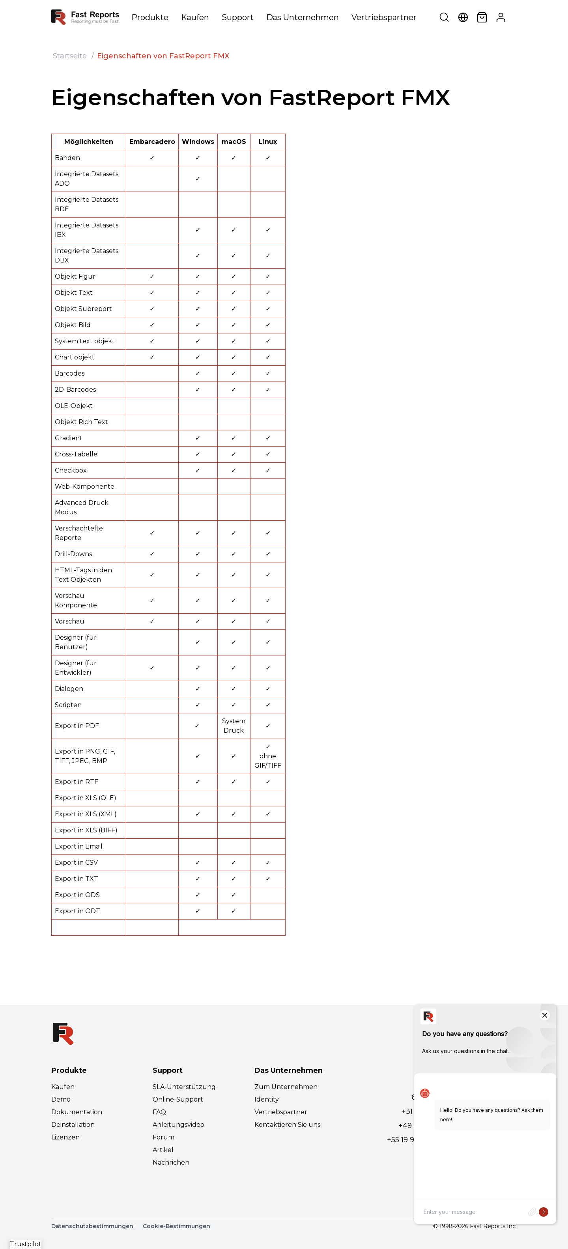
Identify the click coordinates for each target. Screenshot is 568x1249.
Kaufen (195, 17)
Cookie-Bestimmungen (176, 1226)
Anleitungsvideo (178, 1124)
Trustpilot (25, 1244)
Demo (61, 1099)
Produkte (149, 17)
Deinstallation (73, 1124)
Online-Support (178, 1099)
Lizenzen (65, 1137)
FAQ (159, 1112)
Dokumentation (76, 1112)
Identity (266, 1099)
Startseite (70, 56)
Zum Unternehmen (286, 1087)
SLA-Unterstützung (184, 1087)
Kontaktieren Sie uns (287, 1124)
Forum (163, 1137)
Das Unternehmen (302, 17)
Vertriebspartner (384, 17)
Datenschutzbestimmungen (92, 1226)
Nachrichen (171, 1162)
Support (238, 17)
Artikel (163, 1150)
